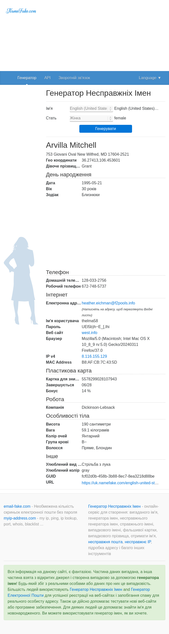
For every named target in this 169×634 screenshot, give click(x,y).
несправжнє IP (138, 542)
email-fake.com (18, 506)
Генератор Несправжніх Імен (115, 506)
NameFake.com (21, 11)
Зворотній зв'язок (74, 78)
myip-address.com (20, 518)
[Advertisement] (106, 34)
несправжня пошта (105, 542)
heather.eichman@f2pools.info (108, 303)
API (47, 78)
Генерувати (105, 129)
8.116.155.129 (94, 356)
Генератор (26, 78)
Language (150, 78)
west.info (89, 333)
